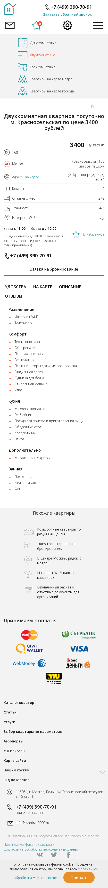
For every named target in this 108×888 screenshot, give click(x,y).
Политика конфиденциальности (29, 844)
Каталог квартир (19, 702)
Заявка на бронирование (54, 269)
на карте (32, 177)
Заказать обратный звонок (67, 14)
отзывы (13, 296)
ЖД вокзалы (14, 750)
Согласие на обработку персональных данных (41, 849)
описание (70, 286)
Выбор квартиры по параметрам (33, 731)
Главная (97, 106)
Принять (79, 877)
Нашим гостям (16, 770)
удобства (15, 286)
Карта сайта (15, 760)
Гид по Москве (16, 779)
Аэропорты (13, 741)
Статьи (10, 712)
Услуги (9, 722)
